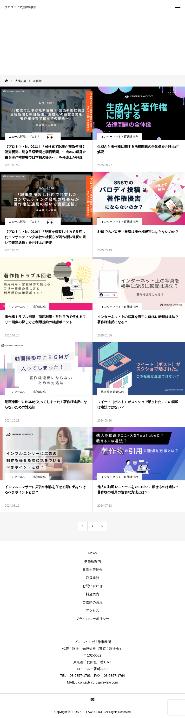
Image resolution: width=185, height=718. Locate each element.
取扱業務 (92, 578)
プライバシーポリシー (92, 619)
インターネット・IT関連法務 (119, 136)
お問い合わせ (92, 586)
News (92, 553)
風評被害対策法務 (112, 392)
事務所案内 (92, 561)
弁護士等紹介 (92, 569)
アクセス (92, 610)
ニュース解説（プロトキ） (25, 136)
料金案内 (92, 594)
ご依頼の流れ (92, 602)
